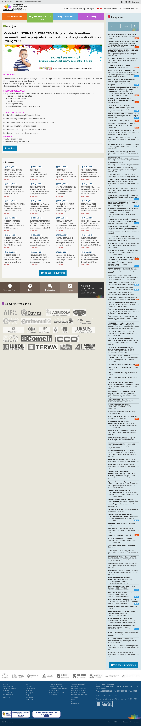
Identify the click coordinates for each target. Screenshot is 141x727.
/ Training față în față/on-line (123, 417)
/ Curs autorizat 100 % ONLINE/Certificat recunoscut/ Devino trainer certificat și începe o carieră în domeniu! (123, 277)
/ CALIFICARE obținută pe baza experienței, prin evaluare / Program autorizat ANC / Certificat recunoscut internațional (123, 503)
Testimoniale (8, 694)
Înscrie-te (12, 149)
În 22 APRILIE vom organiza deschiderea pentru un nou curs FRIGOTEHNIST (91, 192)
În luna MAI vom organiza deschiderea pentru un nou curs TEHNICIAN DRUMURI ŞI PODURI (91, 177)
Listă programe (119, 17)
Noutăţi (82, 8)
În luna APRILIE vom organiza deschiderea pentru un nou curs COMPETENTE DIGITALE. (14, 192)
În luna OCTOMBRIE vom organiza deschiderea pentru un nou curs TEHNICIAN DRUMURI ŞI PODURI (13, 263)
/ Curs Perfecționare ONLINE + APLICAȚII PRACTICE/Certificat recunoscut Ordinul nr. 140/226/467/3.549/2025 (123, 44)
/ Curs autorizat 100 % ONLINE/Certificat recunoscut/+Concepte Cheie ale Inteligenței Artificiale (123, 91)
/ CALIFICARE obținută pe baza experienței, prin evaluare (123, 36)
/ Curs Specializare (119, 407)
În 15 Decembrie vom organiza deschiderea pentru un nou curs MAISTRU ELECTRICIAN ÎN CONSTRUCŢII (65, 246)
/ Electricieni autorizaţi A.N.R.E (123, 221)
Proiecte (29, 687)
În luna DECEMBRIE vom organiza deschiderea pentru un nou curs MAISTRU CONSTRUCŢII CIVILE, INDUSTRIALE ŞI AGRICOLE (91, 248)
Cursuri (99, 8)
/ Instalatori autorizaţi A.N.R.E (123, 197)
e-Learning (91, 16)
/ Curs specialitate (123, 125)
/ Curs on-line (123, 258)
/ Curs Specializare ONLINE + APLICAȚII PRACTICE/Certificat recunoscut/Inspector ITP (123, 627)
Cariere (6, 691)
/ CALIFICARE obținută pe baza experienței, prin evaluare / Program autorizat (123, 159)
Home (66, 8)
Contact (134, 8)
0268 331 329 (8, 2)
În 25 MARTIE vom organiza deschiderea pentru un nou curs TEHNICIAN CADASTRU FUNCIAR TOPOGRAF (14, 230)
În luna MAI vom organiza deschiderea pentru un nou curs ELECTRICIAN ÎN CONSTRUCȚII (66, 177)
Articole (6, 698)
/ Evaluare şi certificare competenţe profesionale (120, 401)
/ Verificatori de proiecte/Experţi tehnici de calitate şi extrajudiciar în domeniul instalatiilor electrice (123, 229)
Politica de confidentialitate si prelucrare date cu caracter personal (78, 690)
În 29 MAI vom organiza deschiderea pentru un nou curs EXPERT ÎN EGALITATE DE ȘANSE (14, 177)
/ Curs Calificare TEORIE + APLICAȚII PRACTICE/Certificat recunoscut (121, 293)
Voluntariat (8, 696)
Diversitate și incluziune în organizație (65, 260)
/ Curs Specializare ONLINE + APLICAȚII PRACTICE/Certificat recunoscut (123, 358)
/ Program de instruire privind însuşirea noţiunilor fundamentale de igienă (123, 288)
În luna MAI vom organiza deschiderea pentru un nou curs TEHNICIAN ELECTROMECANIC (40, 177)
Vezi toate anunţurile (53, 275)
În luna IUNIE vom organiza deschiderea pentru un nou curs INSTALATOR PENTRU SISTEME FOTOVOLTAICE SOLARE (91, 265)
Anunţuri (90, 8)
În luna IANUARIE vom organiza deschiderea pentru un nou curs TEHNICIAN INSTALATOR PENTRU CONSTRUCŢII (14, 247)
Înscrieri (126, 8)
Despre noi (74, 8)
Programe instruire (66, 16)
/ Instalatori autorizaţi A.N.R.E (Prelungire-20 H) (123, 204)
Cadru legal (31, 689)
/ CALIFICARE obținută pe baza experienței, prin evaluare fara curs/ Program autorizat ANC (123, 484)
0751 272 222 (19, 2)
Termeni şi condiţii (78, 685)
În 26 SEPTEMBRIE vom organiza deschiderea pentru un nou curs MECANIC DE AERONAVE (40, 261)
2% (27, 685)
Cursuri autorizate (14, 16)
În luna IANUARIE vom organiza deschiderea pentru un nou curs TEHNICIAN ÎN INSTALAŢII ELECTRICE (40, 246)
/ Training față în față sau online (121, 524)
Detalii (8, 181)
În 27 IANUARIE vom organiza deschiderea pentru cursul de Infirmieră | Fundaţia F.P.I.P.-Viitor (90, 227)
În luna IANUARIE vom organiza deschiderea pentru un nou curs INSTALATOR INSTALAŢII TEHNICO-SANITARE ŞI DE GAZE (66, 230)
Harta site (75, 704)
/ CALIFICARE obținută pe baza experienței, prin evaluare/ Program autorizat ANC (123, 493)
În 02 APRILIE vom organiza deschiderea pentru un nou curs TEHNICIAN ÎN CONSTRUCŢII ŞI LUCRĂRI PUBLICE (66, 213)
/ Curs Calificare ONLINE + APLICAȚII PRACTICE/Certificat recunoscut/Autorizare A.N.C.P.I (121, 580)
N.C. (72, 702)
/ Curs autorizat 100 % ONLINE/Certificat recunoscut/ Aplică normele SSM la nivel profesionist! (123, 325)
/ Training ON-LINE (123, 66)
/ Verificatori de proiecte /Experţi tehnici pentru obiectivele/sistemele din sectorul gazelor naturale (123, 212)
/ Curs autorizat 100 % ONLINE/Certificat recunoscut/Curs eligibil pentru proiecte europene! (123, 82)
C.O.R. (73, 700)
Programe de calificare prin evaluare (40, 18)
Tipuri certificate (110, 8)
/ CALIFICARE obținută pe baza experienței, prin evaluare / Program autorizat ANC (123, 52)
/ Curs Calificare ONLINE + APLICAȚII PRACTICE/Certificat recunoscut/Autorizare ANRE (121, 350)
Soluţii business (9, 689)
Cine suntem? (8, 687)
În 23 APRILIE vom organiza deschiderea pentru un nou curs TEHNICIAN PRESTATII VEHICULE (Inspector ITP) (40, 196)
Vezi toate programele (125, 665)
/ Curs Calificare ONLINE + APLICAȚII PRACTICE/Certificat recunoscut (123, 264)
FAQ (120, 8)
